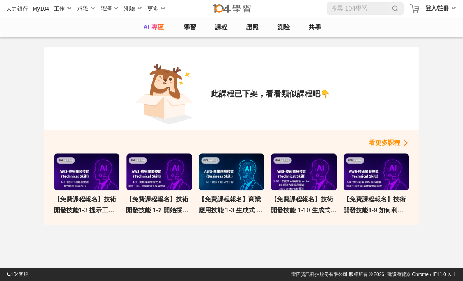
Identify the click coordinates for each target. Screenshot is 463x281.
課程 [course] (221, 27)
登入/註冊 (437, 8)
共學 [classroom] (315, 27)
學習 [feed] (190, 27)
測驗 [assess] (283, 27)
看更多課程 (384, 142)
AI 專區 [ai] (153, 27)
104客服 (17, 274)
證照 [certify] (252, 27)
